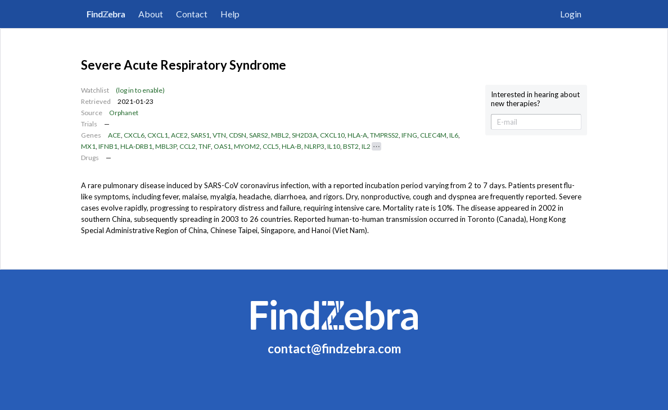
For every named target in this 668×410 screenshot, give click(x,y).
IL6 (453, 135)
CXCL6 (134, 135)
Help (230, 13)
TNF (204, 146)
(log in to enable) (140, 90)
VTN (219, 135)
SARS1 (200, 135)
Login (570, 13)
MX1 (88, 146)
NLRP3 (314, 146)
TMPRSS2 (384, 135)
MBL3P (166, 146)
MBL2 (280, 135)
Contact (191, 13)
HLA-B (291, 146)
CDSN (237, 135)
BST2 (351, 146)
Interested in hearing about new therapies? (535, 99)
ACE (114, 135)
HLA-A (357, 135)
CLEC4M (433, 135)
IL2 (366, 146)
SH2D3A (304, 135)
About (150, 13)
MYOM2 (247, 146)
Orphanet (123, 112)
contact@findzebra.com (334, 348)
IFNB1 (108, 146)
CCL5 (271, 146)
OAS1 (222, 146)
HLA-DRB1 (136, 146)
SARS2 (258, 135)
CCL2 (187, 146)
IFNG (409, 135)
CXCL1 (157, 135)
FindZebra (106, 13)
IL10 (333, 146)
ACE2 (179, 135)
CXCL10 (332, 135)
